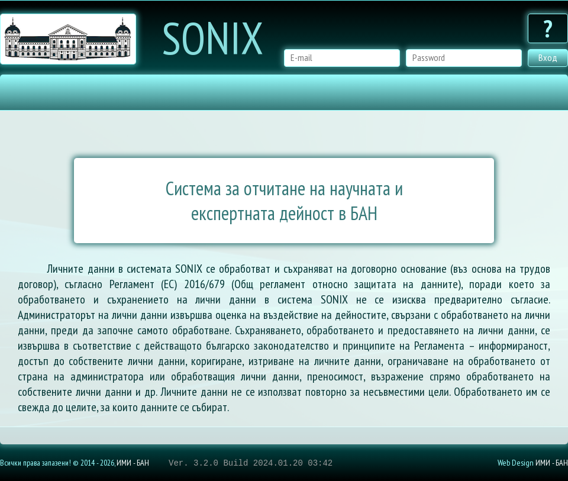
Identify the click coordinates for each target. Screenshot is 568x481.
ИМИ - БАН (133, 462)
